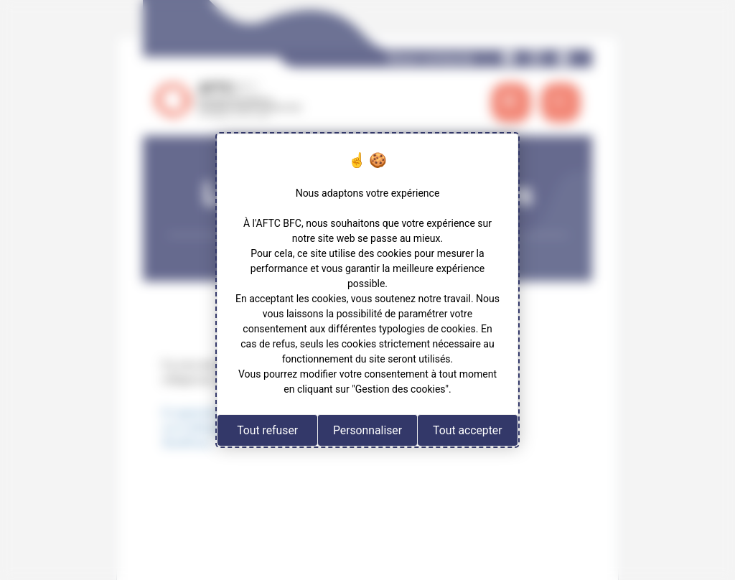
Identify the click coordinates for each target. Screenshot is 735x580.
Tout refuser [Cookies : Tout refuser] (267, 430)
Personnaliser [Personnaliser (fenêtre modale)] (367, 430)
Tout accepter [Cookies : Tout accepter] (467, 430)
